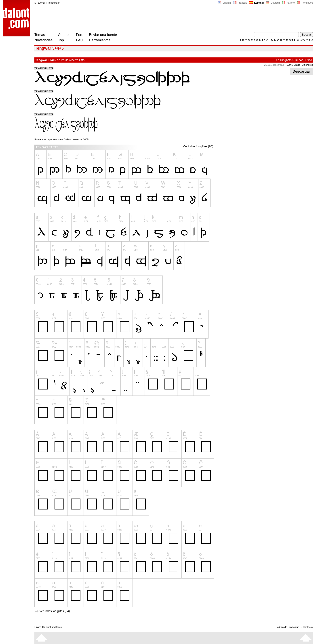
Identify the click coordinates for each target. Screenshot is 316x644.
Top (61, 40)
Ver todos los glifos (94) (198, 146)
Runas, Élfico (303, 60)
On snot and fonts (52, 627)
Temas (39, 35)
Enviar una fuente (103, 35)
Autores (64, 35)
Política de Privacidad (287, 627)
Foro (79, 35)
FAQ (79, 40)
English (224, 2)
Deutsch (272, 2)
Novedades (43, 40)
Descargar (301, 71)
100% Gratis (293, 64)
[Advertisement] (115, 20)
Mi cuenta (39, 2)
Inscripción (54, 2)
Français (240, 2)
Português (304, 2)
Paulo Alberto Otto (73, 60)
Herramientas (99, 40)
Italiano (288, 2)
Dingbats (285, 60)
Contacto (308, 627)
